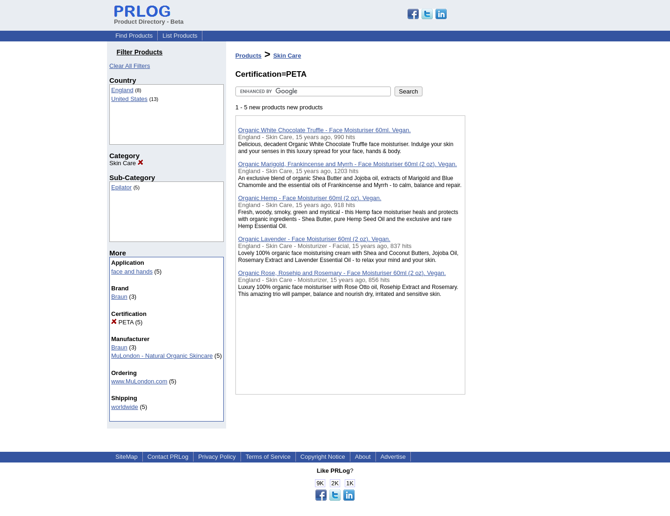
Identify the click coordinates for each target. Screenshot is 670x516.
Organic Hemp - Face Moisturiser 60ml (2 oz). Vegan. (310, 197)
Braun (119, 296)
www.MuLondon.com (139, 381)
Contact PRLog (167, 456)
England (122, 90)
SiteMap (126, 456)
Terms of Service (268, 456)
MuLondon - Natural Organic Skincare (162, 355)
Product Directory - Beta (149, 18)
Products (248, 55)
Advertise (393, 456)
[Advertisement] (512, 241)
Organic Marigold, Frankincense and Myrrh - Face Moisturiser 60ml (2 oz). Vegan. (347, 164)
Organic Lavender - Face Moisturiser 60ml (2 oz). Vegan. (314, 238)
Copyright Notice (323, 456)
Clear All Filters (129, 65)
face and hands (132, 271)
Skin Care (126, 163)
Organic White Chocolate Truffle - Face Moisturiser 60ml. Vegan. (324, 130)
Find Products (134, 35)
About (363, 456)
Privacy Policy (217, 456)
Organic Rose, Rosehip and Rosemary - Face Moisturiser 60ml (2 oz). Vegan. (342, 272)
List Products (179, 35)
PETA (122, 322)
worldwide (124, 406)
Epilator (121, 187)
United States (129, 98)
